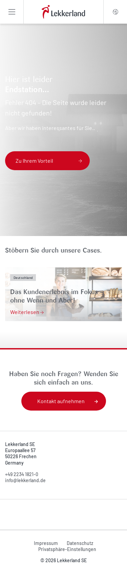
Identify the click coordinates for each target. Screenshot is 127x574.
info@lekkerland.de (25, 480)
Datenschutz (80, 543)
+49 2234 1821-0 (21, 474)
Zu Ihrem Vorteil (49, 160)
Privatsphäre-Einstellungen (67, 549)
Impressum (46, 543)
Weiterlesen (27, 312)
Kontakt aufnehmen (67, 401)
